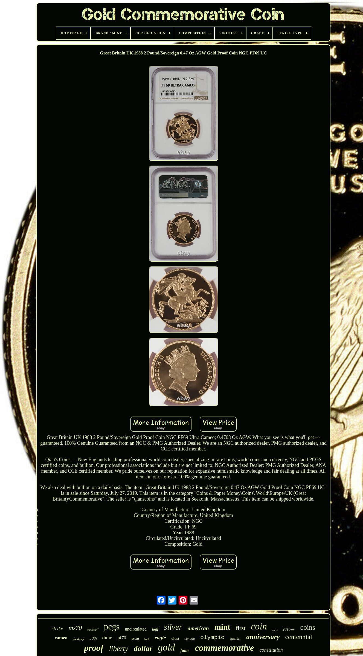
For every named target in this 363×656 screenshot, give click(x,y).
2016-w (289, 629)
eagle (160, 637)
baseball (92, 629)
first (240, 628)
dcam (135, 638)
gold (166, 647)
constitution (271, 650)
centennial (298, 636)
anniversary (263, 636)
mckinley (78, 639)
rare (274, 630)
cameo (61, 637)
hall (146, 639)
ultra (175, 638)
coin (259, 626)
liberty (118, 649)
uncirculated (136, 629)
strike (57, 628)
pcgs (112, 626)
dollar (143, 648)
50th (93, 638)
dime (107, 637)
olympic (212, 637)
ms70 (75, 628)
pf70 (122, 637)
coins (307, 627)
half (155, 629)
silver (173, 626)
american (198, 628)
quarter (235, 638)
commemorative (224, 648)
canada (189, 638)
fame (185, 650)
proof (93, 648)
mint (222, 627)
